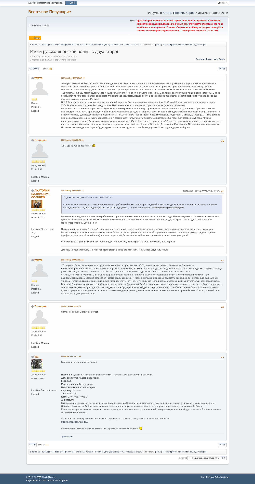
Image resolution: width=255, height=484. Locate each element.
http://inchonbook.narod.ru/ (74, 422)
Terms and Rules (213, 477)
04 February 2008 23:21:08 (72, 140)
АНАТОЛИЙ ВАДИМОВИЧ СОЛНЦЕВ (40, 194)
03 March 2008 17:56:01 (71, 306)
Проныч (157, 44)
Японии (178, 12)
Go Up (33, 445)
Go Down (34, 69)
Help (202, 477)
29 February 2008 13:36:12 (72, 260)
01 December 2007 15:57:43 (73, 78)
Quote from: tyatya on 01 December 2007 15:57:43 (89, 197)
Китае (167, 12)
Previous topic (204, 59)
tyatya (38, 78)
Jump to (182, 458)
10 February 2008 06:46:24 (72, 191)
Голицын (40, 140)
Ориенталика (67, 436)
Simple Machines (49, 477)
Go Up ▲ (225, 477)
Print (222, 69)
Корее (190, 12)
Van (36, 356)
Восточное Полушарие (49, 11)
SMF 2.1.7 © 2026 (33, 477)
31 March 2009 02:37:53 (71, 357)
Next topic (219, 59)
